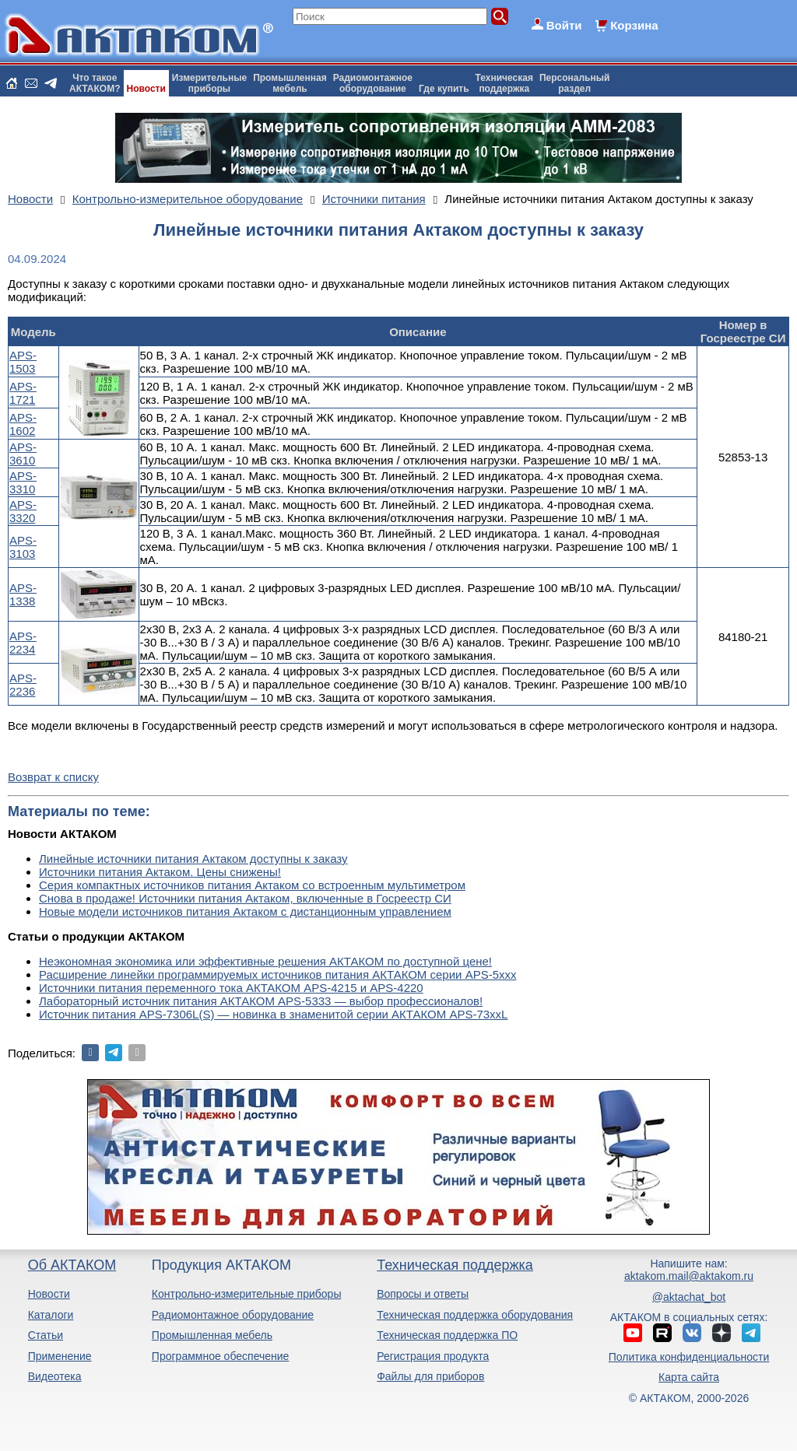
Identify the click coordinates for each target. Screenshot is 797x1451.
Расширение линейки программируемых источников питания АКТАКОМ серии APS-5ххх (278, 974)
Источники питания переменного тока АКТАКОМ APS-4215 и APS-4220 (231, 987)
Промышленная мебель (212, 1335)
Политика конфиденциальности (689, 1357)
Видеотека (55, 1376)
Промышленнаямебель (290, 83)
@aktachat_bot (688, 1297)
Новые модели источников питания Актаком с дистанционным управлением (245, 911)
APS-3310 (23, 482)
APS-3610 (23, 453)
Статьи (45, 1335)
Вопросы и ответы (423, 1294)
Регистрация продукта (433, 1356)
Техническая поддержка (455, 1265)
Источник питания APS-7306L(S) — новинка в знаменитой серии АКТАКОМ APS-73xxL (273, 1014)
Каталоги (51, 1315)
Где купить (444, 88)
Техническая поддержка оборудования (475, 1315)
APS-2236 (23, 684)
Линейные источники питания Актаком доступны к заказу (193, 858)
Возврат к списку (53, 776)
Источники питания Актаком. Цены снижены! (160, 871)
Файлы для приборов (430, 1376)
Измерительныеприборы (209, 83)
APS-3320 (23, 511)
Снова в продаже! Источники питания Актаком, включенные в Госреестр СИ (245, 898)
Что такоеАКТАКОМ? (95, 83)
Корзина (634, 25)
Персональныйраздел (574, 83)
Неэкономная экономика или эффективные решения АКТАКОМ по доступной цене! (265, 961)
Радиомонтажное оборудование (233, 1315)
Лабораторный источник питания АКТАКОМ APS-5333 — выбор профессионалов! (261, 1001)
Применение (60, 1356)
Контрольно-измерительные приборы (247, 1294)
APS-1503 (23, 362)
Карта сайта (688, 1377)
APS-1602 (23, 424)
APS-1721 (23, 393)
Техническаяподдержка (504, 83)
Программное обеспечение (221, 1356)
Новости (146, 88)
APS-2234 (23, 642)
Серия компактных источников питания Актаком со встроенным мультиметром (252, 885)
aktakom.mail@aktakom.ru (688, 1276)
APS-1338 (23, 594)
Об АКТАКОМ (72, 1265)
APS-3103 (23, 547)
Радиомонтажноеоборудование (373, 83)
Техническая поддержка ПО (447, 1335)
